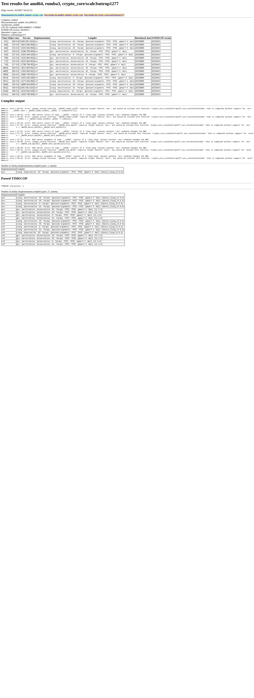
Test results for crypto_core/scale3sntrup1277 (104, 15)
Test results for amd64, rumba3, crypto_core (63, 15)
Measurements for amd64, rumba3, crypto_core (22, 15)
